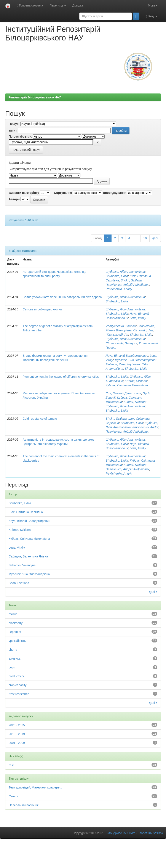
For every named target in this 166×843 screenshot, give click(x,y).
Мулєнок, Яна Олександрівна (135, 360)
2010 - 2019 (17, 734)
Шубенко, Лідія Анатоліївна (125, 271)
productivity (16, 676)
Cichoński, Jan (143, 330)
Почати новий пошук (25, 149)
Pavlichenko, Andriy (119, 289)
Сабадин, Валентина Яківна (28, 556)
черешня (15, 632)
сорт (12, 667)
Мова (153, 5)
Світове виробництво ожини (42, 309)
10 (145, 238)
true (11, 765)
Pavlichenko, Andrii (145, 427)
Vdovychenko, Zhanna (121, 326)
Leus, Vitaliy (138, 318)
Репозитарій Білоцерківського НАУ (34, 97)
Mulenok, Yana (116, 364)
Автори (14, 199)
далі (155, 238)
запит (13, 130)
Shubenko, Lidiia (117, 276)
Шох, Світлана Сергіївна (26, 512)
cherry (13, 649)
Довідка (77, 5)
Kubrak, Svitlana (136, 381)
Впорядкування (114, 192)
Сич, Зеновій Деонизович (123, 393)
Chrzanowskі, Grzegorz (121, 343)
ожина (13, 614)
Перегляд (57, 5)
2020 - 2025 (17, 725)
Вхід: (152, 16)
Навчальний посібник (23, 805)
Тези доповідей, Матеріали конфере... (35, 787)
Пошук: (14, 123)
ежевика (14, 658)
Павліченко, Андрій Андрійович (127, 284)
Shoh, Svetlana (19, 583)
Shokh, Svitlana (131, 280)
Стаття (13, 796)
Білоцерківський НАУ (120, 833)
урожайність (17, 640)
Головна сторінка (30, 5)
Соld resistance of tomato (40, 418)
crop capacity (17, 685)
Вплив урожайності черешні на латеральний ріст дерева (62, 297)
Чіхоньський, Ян (117, 334)
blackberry (16, 623)
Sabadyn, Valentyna (22, 565)
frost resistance (19, 694)
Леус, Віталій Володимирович (127, 355)
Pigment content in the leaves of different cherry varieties (61, 376)
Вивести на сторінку (24, 192)
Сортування (63, 192)
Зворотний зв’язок (150, 833)
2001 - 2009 (17, 743)
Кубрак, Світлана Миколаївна (127, 385)
